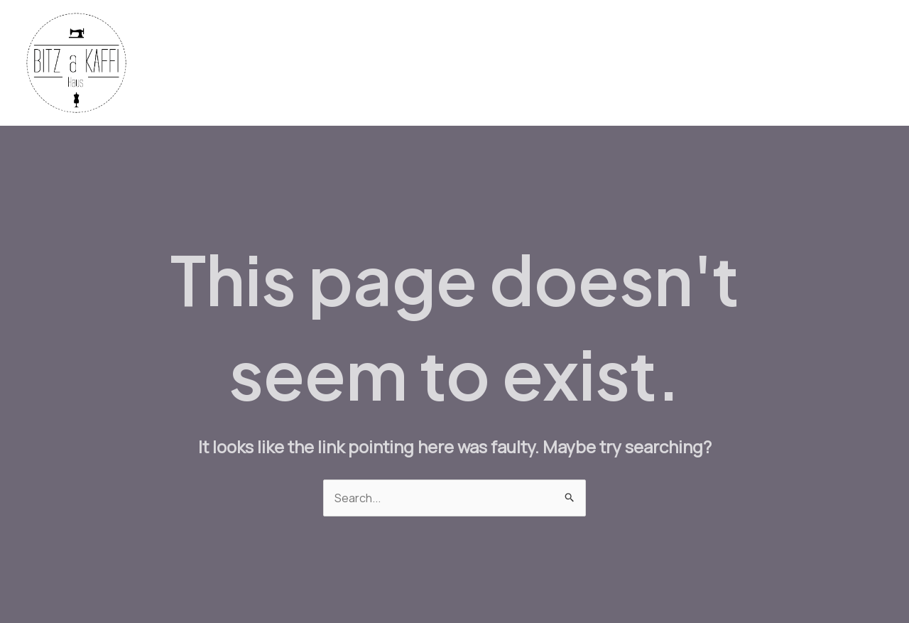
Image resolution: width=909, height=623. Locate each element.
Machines (558, 63)
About (857, 63)
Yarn (499, 63)
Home (389, 63)
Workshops (722, 63)
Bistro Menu (637, 63)
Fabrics (446, 63)
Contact (796, 63)
